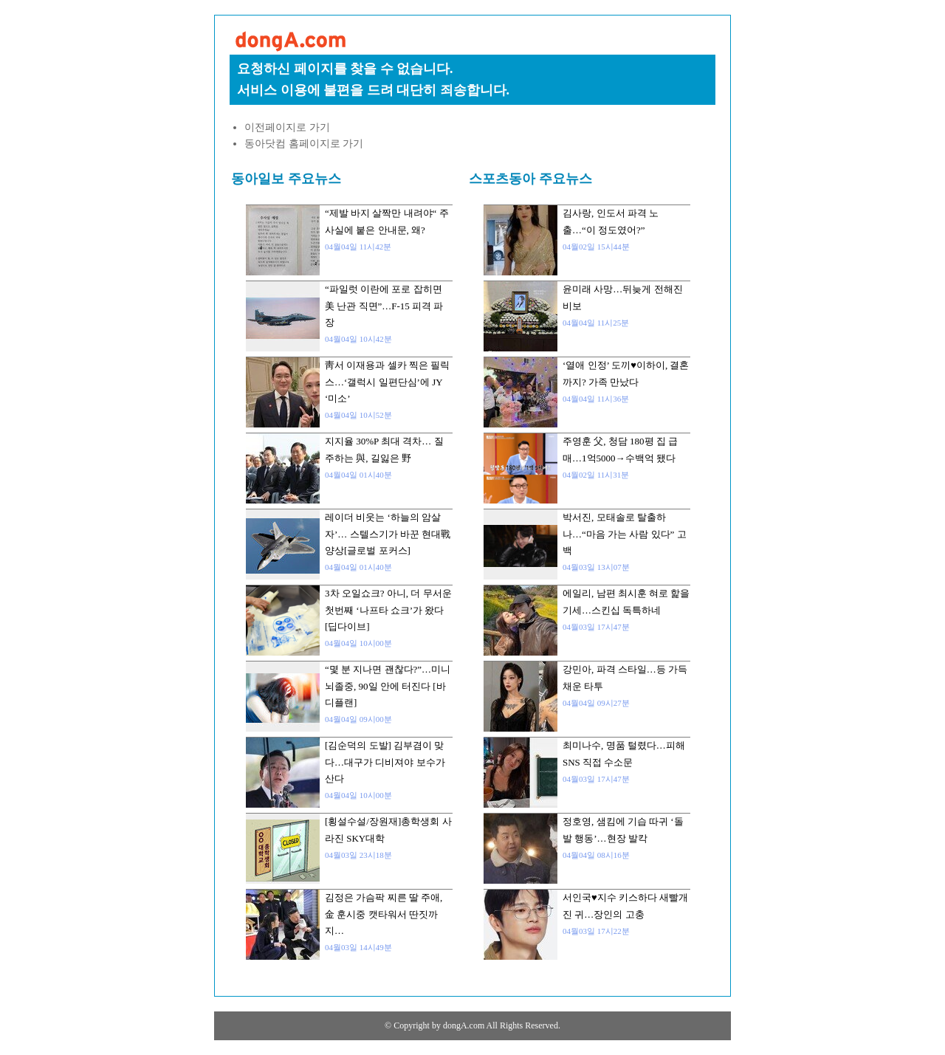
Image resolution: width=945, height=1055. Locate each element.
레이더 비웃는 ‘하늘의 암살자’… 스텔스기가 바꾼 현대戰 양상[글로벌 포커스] (387, 534)
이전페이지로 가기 (287, 127)
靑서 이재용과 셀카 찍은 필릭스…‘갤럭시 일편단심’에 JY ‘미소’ (387, 382)
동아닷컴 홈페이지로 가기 (303, 143)
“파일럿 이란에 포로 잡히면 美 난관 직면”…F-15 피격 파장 (384, 305)
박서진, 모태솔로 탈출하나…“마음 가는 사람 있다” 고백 (625, 534)
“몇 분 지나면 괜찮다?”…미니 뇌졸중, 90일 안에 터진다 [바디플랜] (387, 686)
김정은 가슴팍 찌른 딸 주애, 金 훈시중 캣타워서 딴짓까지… (383, 914)
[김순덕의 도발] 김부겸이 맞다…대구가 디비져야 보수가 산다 (385, 762)
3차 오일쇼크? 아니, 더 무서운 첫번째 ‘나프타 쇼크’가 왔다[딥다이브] (388, 610)
